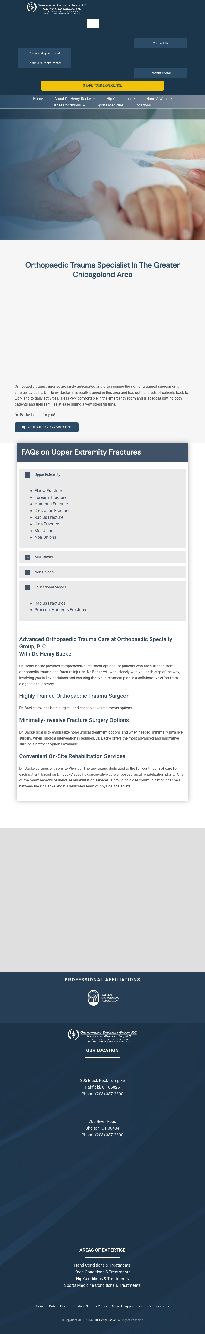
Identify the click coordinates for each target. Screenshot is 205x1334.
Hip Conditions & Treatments (102, 1278)
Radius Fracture (49, 517)
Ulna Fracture (47, 524)
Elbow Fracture (48, 490)
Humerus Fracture (51, 503)
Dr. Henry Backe (105, 1320)
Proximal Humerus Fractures (61, 609)
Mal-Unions (45, 530)
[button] (102, 475)
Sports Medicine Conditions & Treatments (102, 1285)
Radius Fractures (50, 603)
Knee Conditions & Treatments (102, 1271)
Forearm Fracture (51, 497)
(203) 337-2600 (109, 1093)
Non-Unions (45, 537)
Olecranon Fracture (52, 510)
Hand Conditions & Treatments (102, 1265)
